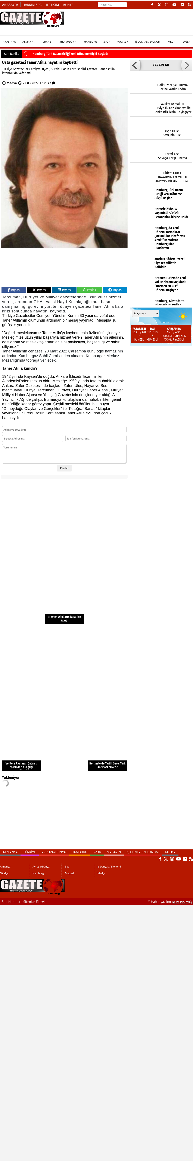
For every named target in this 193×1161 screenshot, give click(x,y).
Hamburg (90, 41)
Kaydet (64, 468)
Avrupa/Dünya (67, 41)
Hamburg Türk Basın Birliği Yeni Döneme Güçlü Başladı (70, 54)
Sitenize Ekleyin (35, 901)
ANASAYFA (9, 41)
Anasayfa (10, 4)
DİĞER (186, 41)
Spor (106, 41)
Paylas (14, 290)
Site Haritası (11, 901)
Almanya (28, 41)
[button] (25, 52)
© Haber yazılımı (170, 901)
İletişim (52, 4)
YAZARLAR (161, 65)
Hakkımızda (32, 4)
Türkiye (46, 41)
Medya (172, 41)
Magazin (122, 41)
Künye (68, 4)
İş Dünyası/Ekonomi (148, 41)
